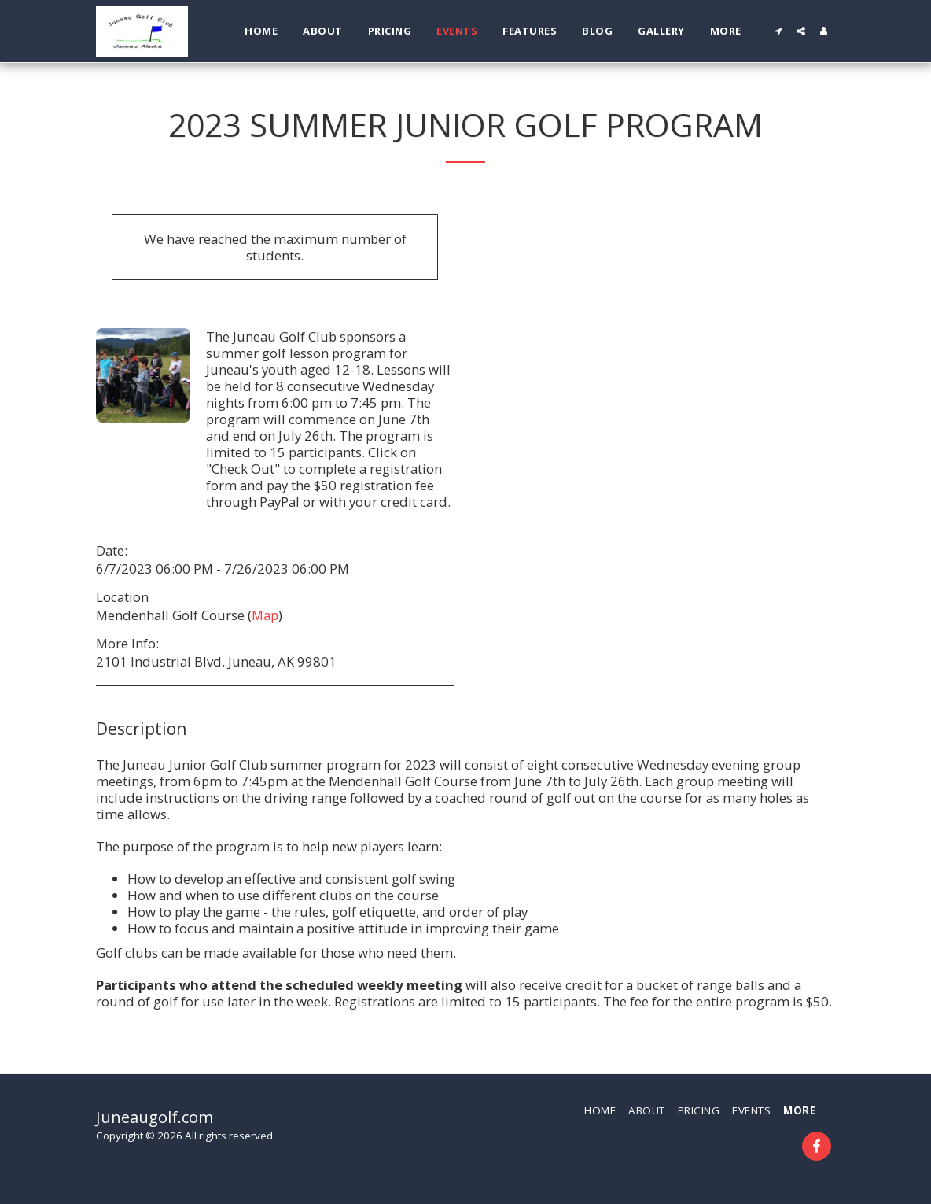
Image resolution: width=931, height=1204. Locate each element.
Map (265, 615)
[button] (778, 31)
